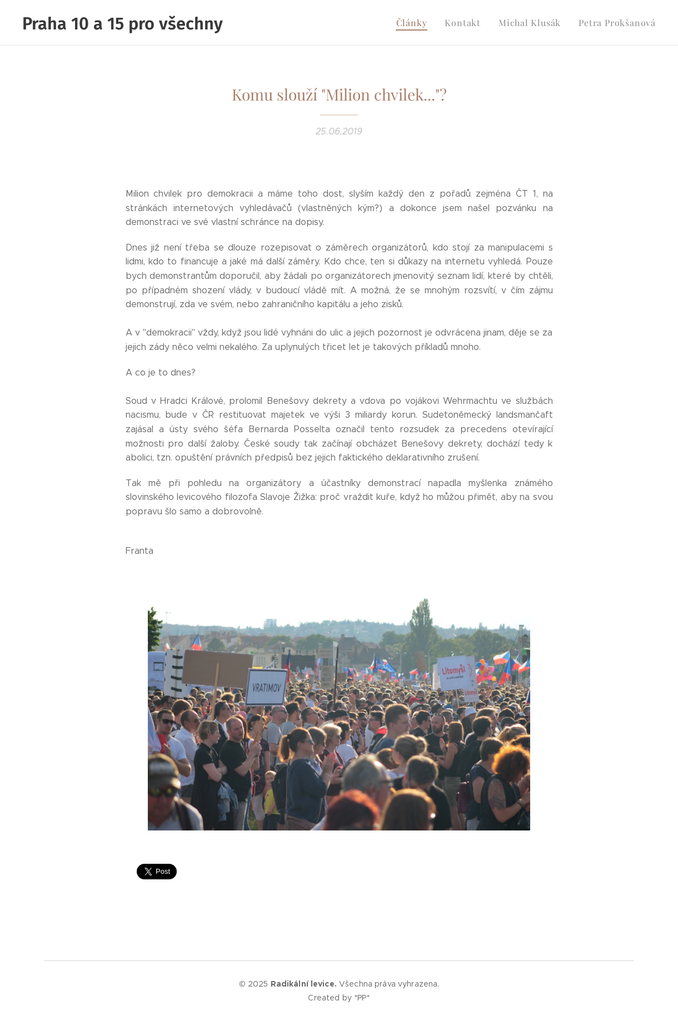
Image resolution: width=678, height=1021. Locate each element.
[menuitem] (426, 23)
